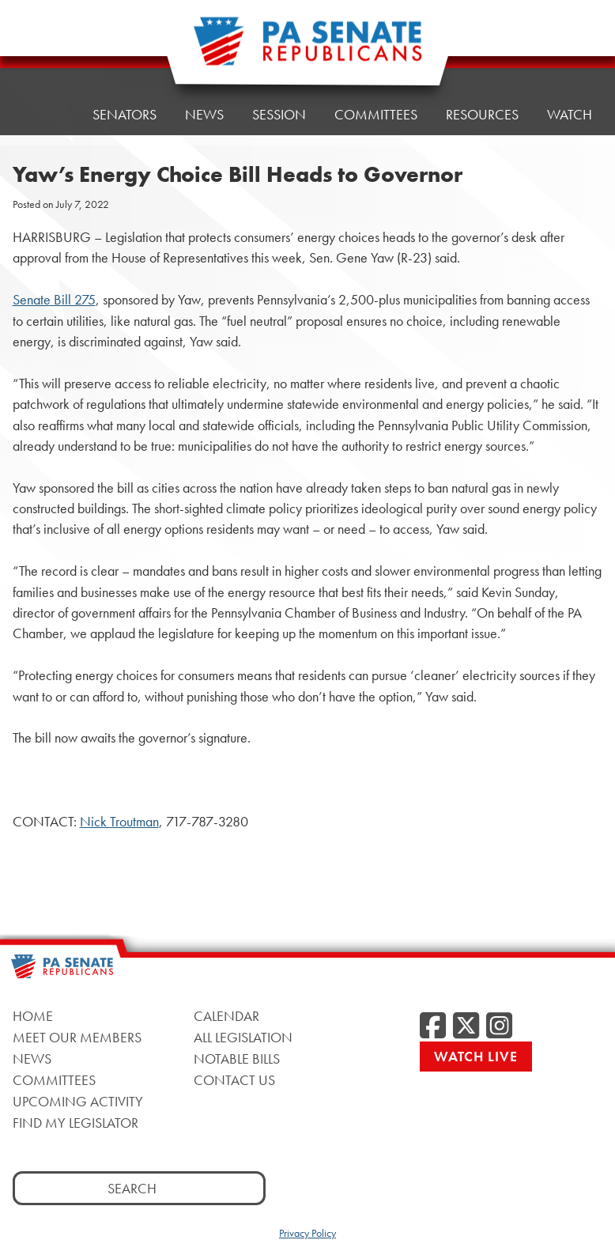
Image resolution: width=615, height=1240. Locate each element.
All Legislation (243, 1037)
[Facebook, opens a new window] (433, 1026)
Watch (569, 114)
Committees (54, 1080)
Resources (482, 39)
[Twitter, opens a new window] (466, 1026)
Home (44, 59)
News (32, 1058)
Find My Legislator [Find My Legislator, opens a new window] (75, 1122)
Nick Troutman (119, 821)
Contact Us (234, 1080)
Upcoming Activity (78, 1101)
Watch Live (476, 1056)
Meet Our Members (77, 1037)
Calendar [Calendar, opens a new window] (226, 1016)
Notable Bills (237, 1058)
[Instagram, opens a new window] (499, 1026)
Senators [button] (124, 55)
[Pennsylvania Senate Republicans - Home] (307, 49)
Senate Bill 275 (54, 299)
